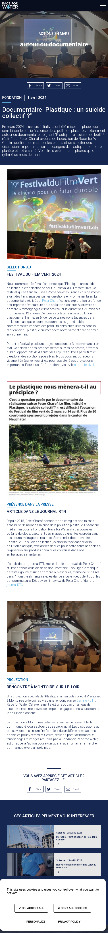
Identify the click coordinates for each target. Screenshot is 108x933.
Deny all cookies (72, 908)
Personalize (35, 921)
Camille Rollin (85, 700)
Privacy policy (69, 921)
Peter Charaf (51, 300)
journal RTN (15, 585)
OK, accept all (31, 908)
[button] (103, 5)
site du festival (84, 365)
